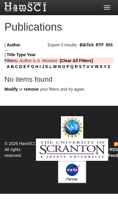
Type (21, 54)
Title (11, 54)
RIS (109, 45)
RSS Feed (113, 150)
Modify (11, 89)
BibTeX (87, 45)
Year (31, 54)
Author (14, 45)
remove (31, 89)
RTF (100, 45)
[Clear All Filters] (76, 60)
